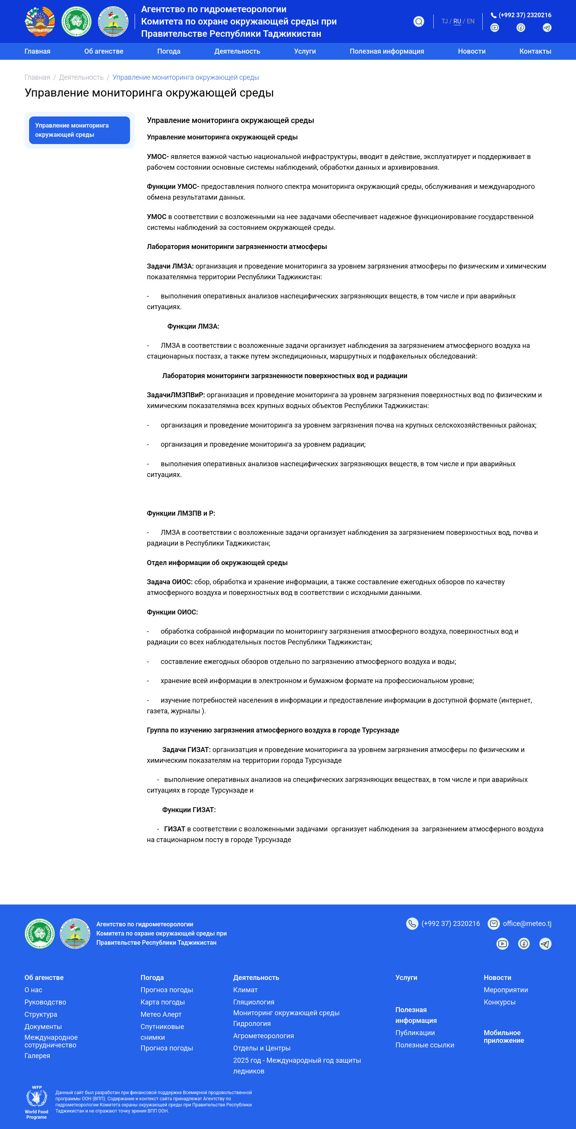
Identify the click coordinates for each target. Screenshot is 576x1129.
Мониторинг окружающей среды (286, 1013)
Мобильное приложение (504, 1036)
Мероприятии (506, 990)
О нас (33, 990)
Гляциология (254, 1002)
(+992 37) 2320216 (525, 15)
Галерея (37, 1056)
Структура (40, 1014)
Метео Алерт (161, 1014)
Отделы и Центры (262, 1048)
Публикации (415, 1033)
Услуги (305, 51)
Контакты (535, 51)
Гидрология (252, 1023)
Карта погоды (163, 1002)
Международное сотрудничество (51, 1041)
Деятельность (81, 77)
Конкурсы (500, 1002)
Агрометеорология (263, 1036)
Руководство (45, 1002)
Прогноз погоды (167, 990)
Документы (43, 1026)
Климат (245, 990)
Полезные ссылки (424, 1045)
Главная (37, 51)
